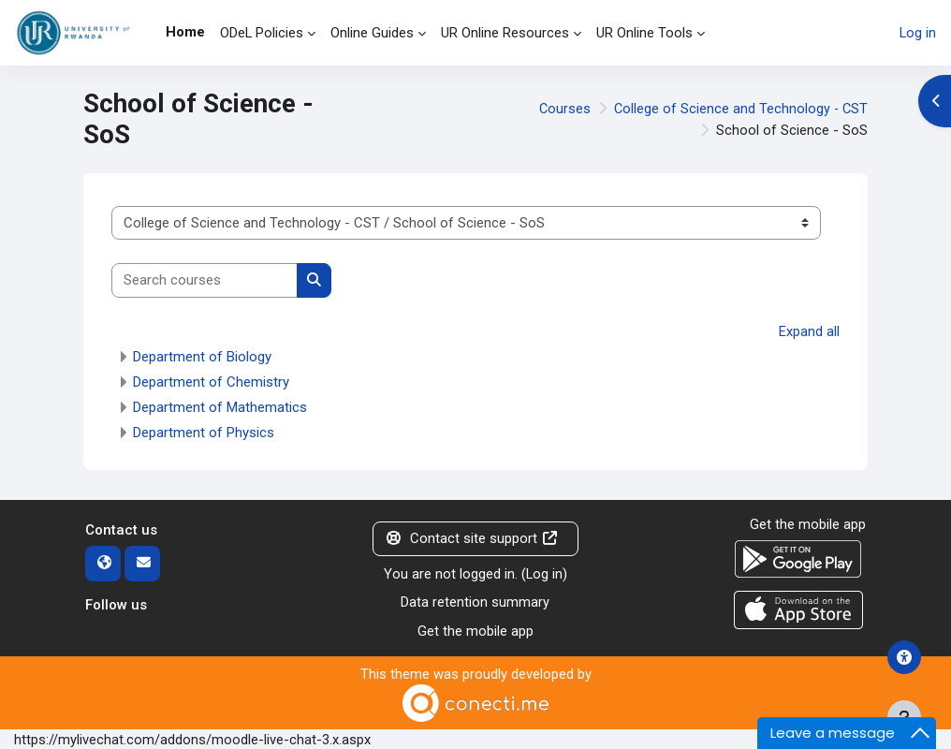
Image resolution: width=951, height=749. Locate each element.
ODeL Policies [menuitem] (261, 32)
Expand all (809, 331)
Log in (918, 32)
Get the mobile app (475, 630)
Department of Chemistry (211, 382)
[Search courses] (204, 280)
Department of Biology (202, 356)
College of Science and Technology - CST (739, 108)
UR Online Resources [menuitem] (505, 32)
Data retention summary (475, 602)
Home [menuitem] (185, 31)
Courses (561, 108)
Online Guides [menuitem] (372, 32)
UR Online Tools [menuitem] (644, 32)
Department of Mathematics (220, 407)
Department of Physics (203, 432)
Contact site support (471, 538)
